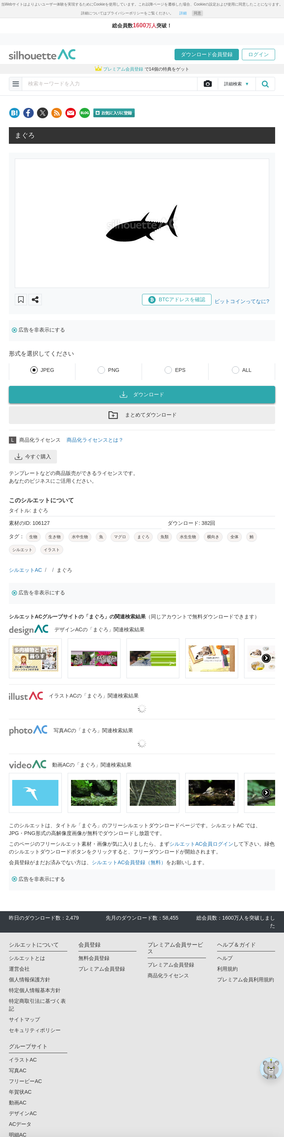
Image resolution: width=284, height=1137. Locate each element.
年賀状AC (20, 1092)
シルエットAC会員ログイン (201, 844)
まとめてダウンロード (142, 415)
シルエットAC (25, 570)
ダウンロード (142, 394)
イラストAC (23, 1060)
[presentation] (266, 658)
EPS (180, 370)
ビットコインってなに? (241, 301)
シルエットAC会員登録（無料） (129, 862)
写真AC (17, 1070)
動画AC (17, 1103)
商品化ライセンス (168, 975)
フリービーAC (25, 1081)
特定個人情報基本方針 (35, 990)
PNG (113, 370)
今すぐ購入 (33, 456)
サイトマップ (24, 1019)
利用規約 (227, 969)
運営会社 (19, 969)
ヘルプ (225, 958)
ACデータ (20, 1124)
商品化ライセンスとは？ (95, 440)
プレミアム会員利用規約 (245, 979)
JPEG (47, 370)
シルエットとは (27, 958)
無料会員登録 (93, 958)
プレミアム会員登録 (101, 969)
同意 (197, 13)
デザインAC (23, 1113)
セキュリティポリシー (35, 1030)
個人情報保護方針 (29, 979)
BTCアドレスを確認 (176, 299)
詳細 (183, 13)
